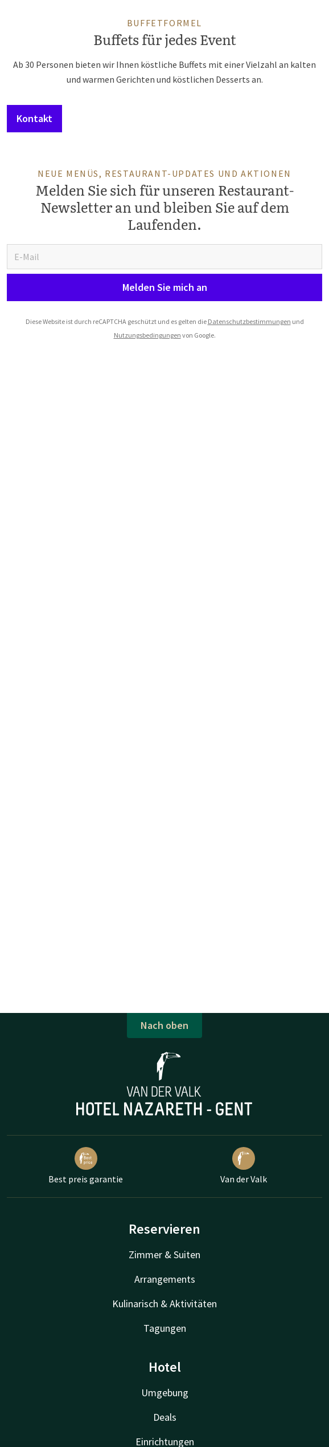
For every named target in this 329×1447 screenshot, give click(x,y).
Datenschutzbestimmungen (249, 321)
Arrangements (164, 1279)
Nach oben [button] (164, 1025)
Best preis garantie (85, 1166)
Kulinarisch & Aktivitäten (164, 1303)
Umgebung (164, 1392)
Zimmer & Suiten (164, 1254)
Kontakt (34, 118)
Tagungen (164, 1328)
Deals (164, 1417)
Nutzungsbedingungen (147, 335)
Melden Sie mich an (164, 287)
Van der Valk (243, 1166)
